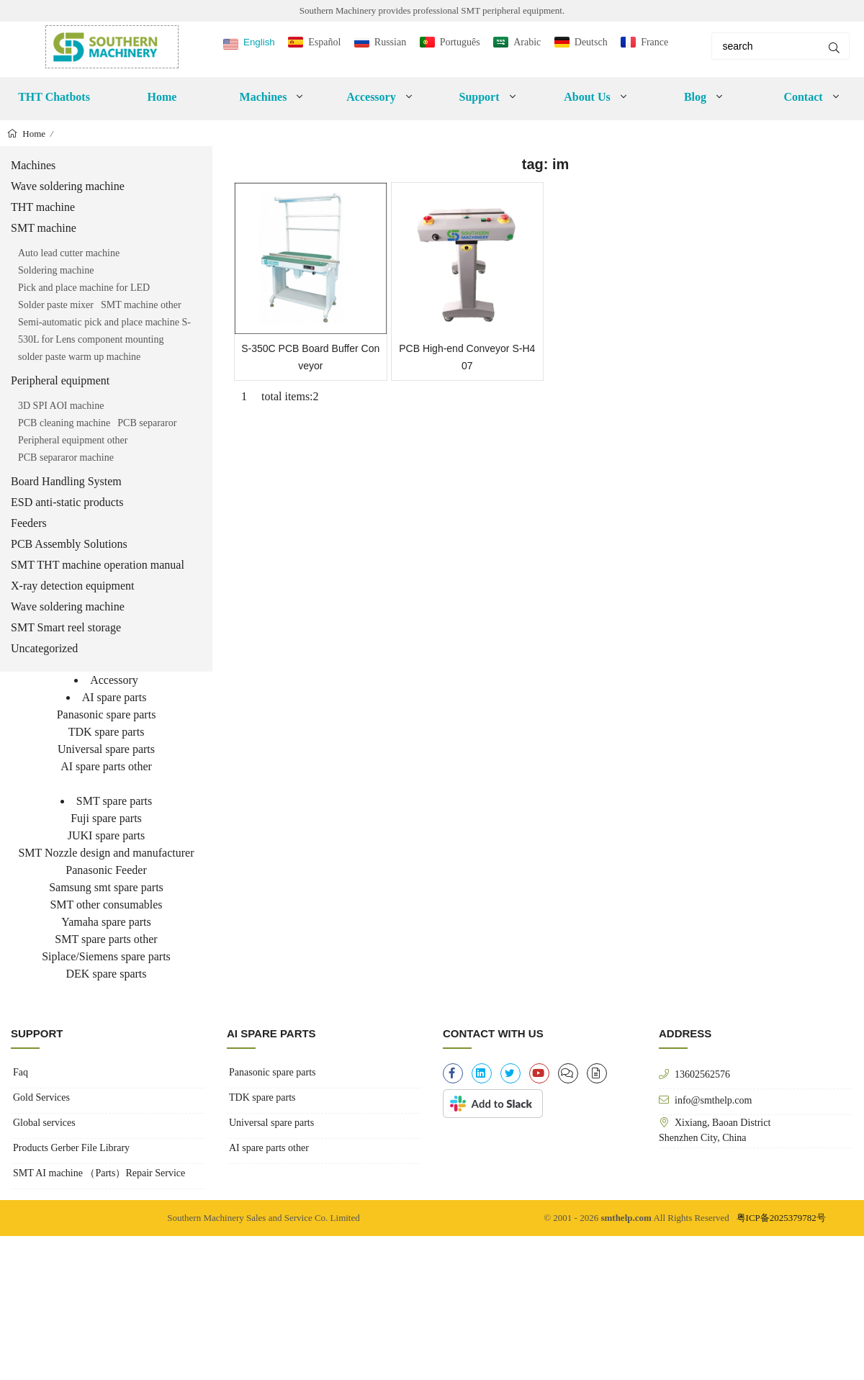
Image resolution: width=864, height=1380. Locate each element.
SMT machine (43, 228)
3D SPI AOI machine (61, 405)
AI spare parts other (106, 766)
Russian (390, 42)
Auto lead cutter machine (69, 253)
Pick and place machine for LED (84, 287)
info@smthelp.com (713, 1100)
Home (162, 97)
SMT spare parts (114, 801)
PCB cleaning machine (64, 423)
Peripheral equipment (60, 380)
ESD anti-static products (67, 502)
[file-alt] (597, 1073)
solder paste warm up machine (79, 356)
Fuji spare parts (106, 818)
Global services (44, 1122)
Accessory (370, 97)
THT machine (43, 207)
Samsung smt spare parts (106, 887)
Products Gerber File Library (71, 1147)
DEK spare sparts (106, 974)
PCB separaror (146, 423)
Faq (20, 1072)
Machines (263, 97)
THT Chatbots (54, 97)
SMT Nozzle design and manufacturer (106, 853)
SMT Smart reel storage (66, 627)
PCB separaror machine (66, 457)
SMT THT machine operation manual (97, 565)
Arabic (527, 42)
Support (479, 97)
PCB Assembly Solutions (69, 544)
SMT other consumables (106, 904)
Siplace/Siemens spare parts (106, 956)
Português (460, 42)
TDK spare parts (106, 732)
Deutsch (591, 42)
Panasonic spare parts (106, 714)
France (654, 42)
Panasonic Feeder (106, 870)
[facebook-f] (453, 1073)
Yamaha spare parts (106, 922)
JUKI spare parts (106, 835)
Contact (802, 97)
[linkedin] (482, 1073)
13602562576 (702, 1074)
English (259, 42)
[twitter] (510, 1073)
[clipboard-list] (568, 1073)
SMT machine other (141, 304)
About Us (587, 97)
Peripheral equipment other (72, 440)
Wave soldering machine (68, 186)
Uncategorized (44, 648)
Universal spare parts (106, 749)
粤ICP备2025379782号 (781, 1217)
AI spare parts (114, 697)
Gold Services (41, 1097)
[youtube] (539, 1073)
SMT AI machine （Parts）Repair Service (99, 1173)
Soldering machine (56, 270)
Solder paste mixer (56, 304)
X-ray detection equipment (73, 585)
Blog (695, 97)
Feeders (29, 523)
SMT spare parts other (106, 939)
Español (324, 42)
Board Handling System (66, 481)
